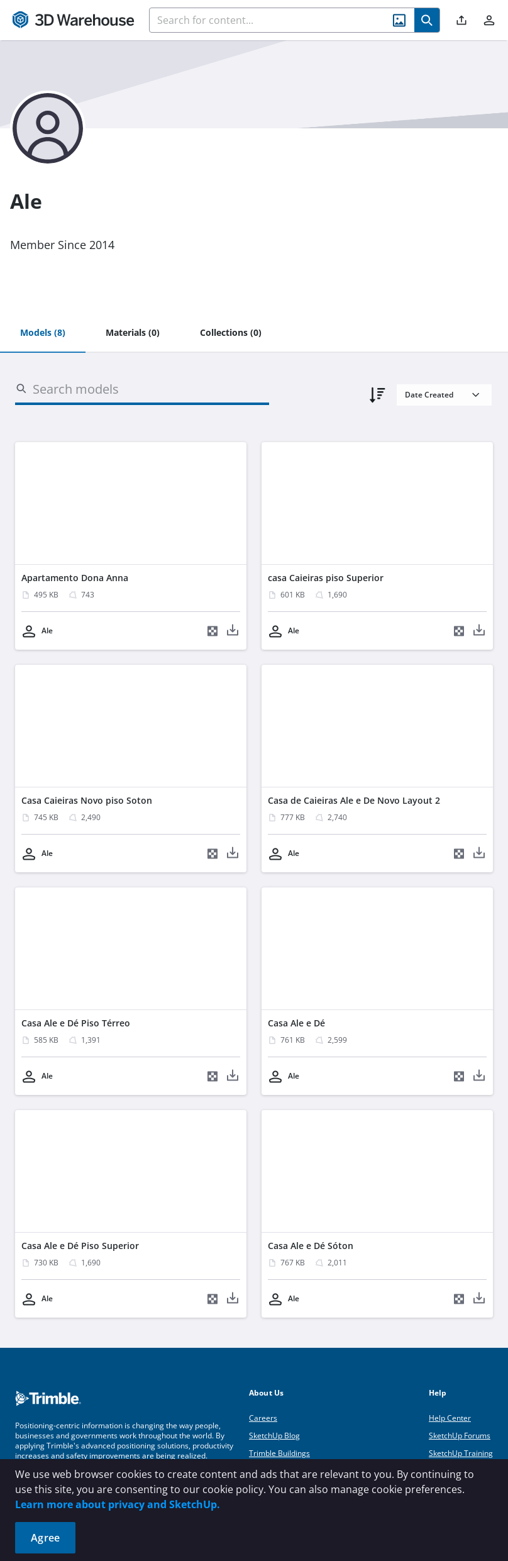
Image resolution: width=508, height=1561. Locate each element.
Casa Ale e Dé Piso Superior (80, 1246)
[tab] (43, 333)
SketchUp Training (461, 1453)
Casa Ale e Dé (296, 1023)
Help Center (450, 1418)
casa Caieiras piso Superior (326, 578)
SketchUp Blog (274, 1435)
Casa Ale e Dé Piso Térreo (75, 1023)
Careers (263, 1418)
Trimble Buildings (279, 1453)
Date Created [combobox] (429, 394)
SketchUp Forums (459, 1435)
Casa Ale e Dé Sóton (310, 1246)
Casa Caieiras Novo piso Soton (86, 800)
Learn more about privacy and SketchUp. (117, 1504)
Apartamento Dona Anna (74, 578)
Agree (45, 1538)
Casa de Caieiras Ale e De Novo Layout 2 (354, 800)
